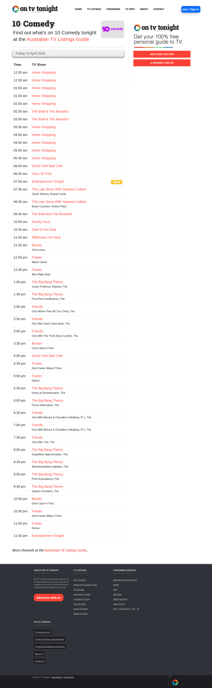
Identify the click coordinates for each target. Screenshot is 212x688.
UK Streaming (125, 608)
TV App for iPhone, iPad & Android (49, 639)
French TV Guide (80, 608)
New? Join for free (162, 54)
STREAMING (113, 9)
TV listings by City (42, 632)
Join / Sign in (191, 9)
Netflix (116, 584)
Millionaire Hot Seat (46, 237)
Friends (37, 306)
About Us (39, 654)
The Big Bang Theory (47, 282)
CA (138, 608)
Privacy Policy (68, 677)
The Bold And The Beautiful (52, 214)
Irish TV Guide (79, 604)
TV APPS (130, 9)
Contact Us (39, 661)
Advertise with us (49, 597)
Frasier (37, 257)
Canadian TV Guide (82, 599)
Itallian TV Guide (80, 613)
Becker (37, 245)
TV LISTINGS (94, 9)
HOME (78, 9)
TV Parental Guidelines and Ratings (50, 646)
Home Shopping (43, 72)
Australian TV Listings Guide (58, 39)
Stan (115, 589)
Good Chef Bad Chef (47, 166)
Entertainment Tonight (48, 181)
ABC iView (117, 594)
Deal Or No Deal (44, 229)
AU (133, 608)
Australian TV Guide (82, 594)
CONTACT (158, 9)
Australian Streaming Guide (125, 580)
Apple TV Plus (119, 604)
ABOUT (144, 9)
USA (115, 608)
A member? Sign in (161, 62)
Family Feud (41, 222)
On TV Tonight (80, 580)
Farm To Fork (42, 174)
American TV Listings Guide (85, 584)
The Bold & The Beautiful (50, 111)
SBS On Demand (120, 599)
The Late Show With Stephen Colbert (59, 189)
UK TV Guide (79, 589)
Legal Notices (56, 677)
